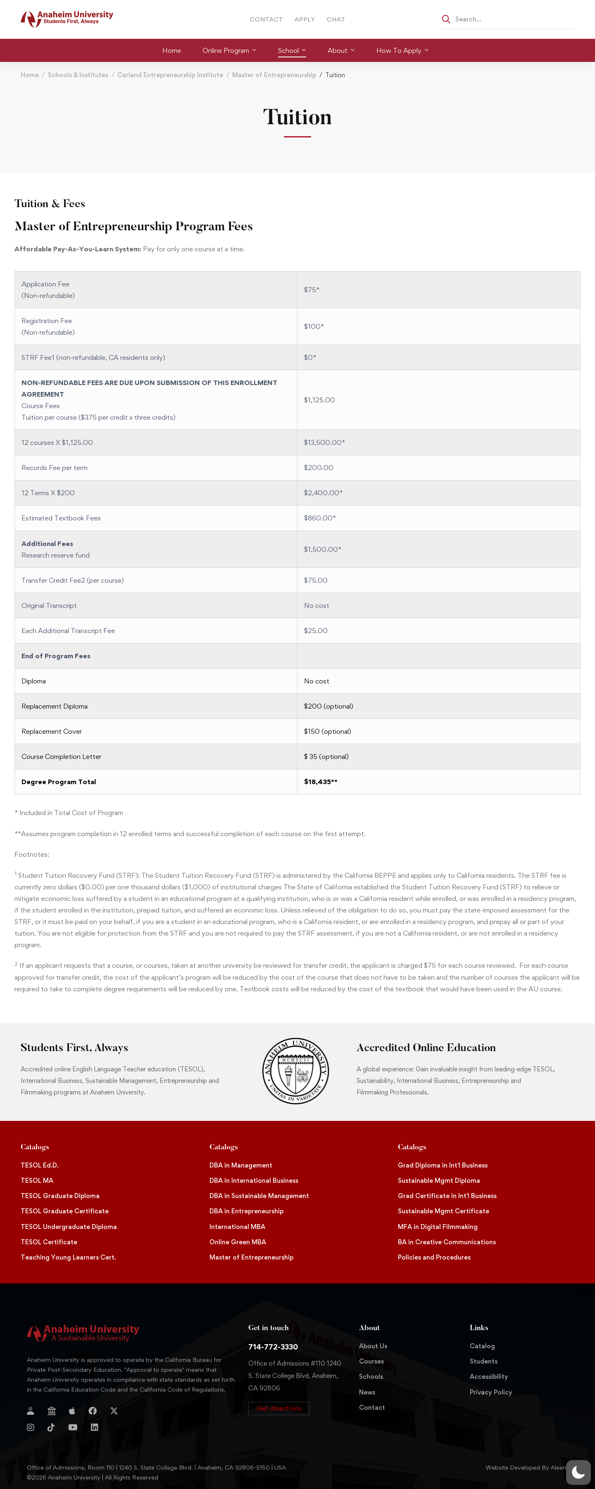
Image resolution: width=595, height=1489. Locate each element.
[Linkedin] (95, 1427)
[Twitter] (114, 1411)
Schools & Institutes (78, 75)
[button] (278, 1408)
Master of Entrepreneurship (274, 75)
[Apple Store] (72, 1411)
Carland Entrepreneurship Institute (170, 75)
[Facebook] (92, 1411)
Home (30, 75)
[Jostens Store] (51, 1411)
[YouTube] (73, 1427)
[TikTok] (51, 1427)
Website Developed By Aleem (527, 1467)
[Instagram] (30, 1427)
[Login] (30, 1411)
